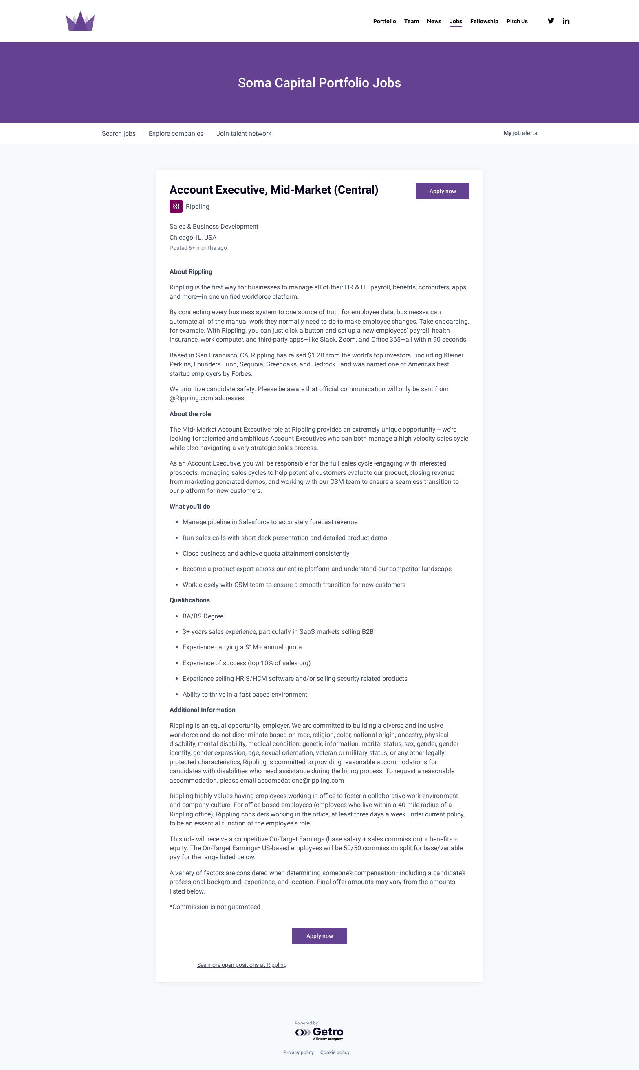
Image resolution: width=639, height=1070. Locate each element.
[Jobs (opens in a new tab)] (456, 21)
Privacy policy (298, 1052)
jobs (119, 133)
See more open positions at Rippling (242, 965)
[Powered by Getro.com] (319, 1031)
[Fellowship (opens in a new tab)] (484, 21)
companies (176, 133)
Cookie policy (335, 1052)
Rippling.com (194, 398)
